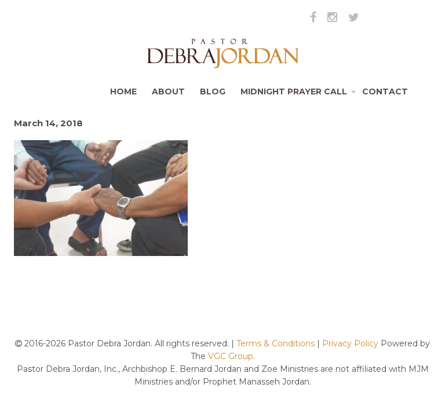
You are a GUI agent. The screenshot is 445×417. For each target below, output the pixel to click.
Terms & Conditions (276, 343)
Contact (385, 91)
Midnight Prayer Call (297, 96)
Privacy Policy (350, 343)
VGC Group (230, 356)
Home (123, 91)
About (168, 91)
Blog (212, 91)
